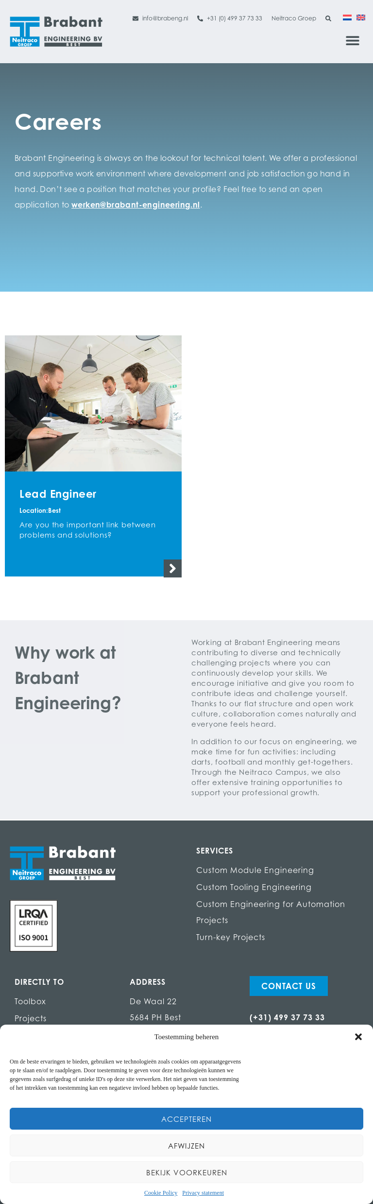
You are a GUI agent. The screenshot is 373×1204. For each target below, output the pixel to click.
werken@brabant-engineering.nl (135, 204)
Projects (31, 1018)
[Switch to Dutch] (347, 17)
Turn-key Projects (230, 937)
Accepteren (186, 1119)
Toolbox (30, 1001)
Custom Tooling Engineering (254, 887)
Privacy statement (203, 1192)
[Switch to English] (361, 17)
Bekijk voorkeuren (186, 1172)
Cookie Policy (160, 1192)
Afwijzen (186, 1145)
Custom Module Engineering (255, 870)
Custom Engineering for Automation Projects (270, 912)
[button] (358, 1037)
